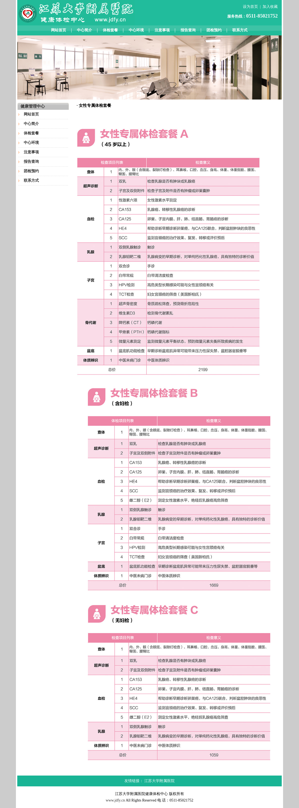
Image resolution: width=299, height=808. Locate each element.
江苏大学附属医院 (159, 781)
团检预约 (214, 30)
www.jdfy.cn (115, 800)
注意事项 (162, 30)
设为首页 (250, 7)
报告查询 (188, 30)
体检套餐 (110, 30)
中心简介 (84, 30)
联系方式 (239, 30)
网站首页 (58, 30)
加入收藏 (270, 7)
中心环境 (136, 30)
